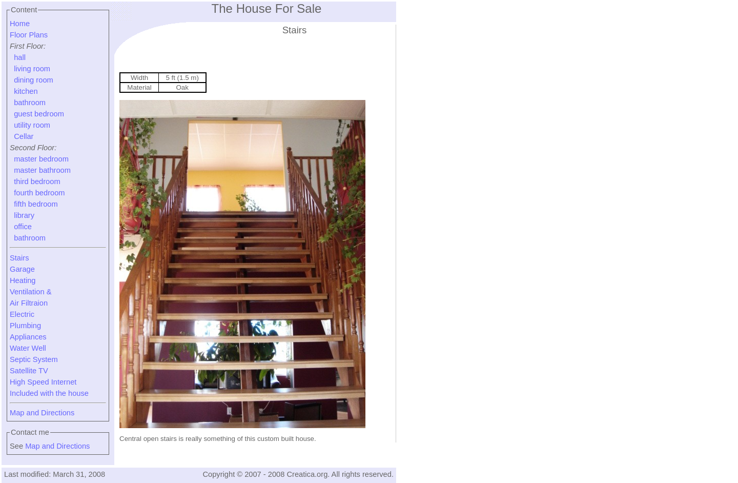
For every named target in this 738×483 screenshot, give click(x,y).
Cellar (23, 136)
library (24, 215)
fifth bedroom (36, 204)
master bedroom (41, 159)
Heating (23, 280)
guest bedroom (39, 114)
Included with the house (49, 393)
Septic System (34, 359)
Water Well (28, 348)
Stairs (19, 258)
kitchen (25, 91)
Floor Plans (29, 35)
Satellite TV (29, 371)
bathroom (30, 102)
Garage (22, 269)
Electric (22, 314)
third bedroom (37, 181)
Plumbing (25, 325)
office (23, 227)
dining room (33, 80)
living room (32, 69)
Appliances (28, 337)
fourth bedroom (39, 193)
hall (20, 57)
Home (20, 23)
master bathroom (42, 170)
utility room (32, 125)
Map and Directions (42, 413)
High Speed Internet (43, 382)
